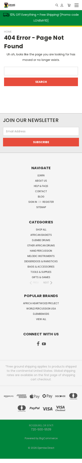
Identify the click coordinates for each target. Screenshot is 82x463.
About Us (41, 180)
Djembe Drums (41, 240)
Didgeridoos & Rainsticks (41, 261)
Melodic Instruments (41, 256)
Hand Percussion (41, 250)
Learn (41, 175)
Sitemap (41, 207)
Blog (41, 196)
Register (48, 202)
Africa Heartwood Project (41, 303)
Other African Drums (41, 245)
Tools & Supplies (41, 272)
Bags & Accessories (41, 266)
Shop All (41, 229)
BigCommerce (48, 438)
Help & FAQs (41, 186)
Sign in (33, 202)
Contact (41, 191)
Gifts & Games (41, 277)
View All (41, 319)
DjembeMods (41, 314)
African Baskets (41, 235)
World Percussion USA (41, 308)
